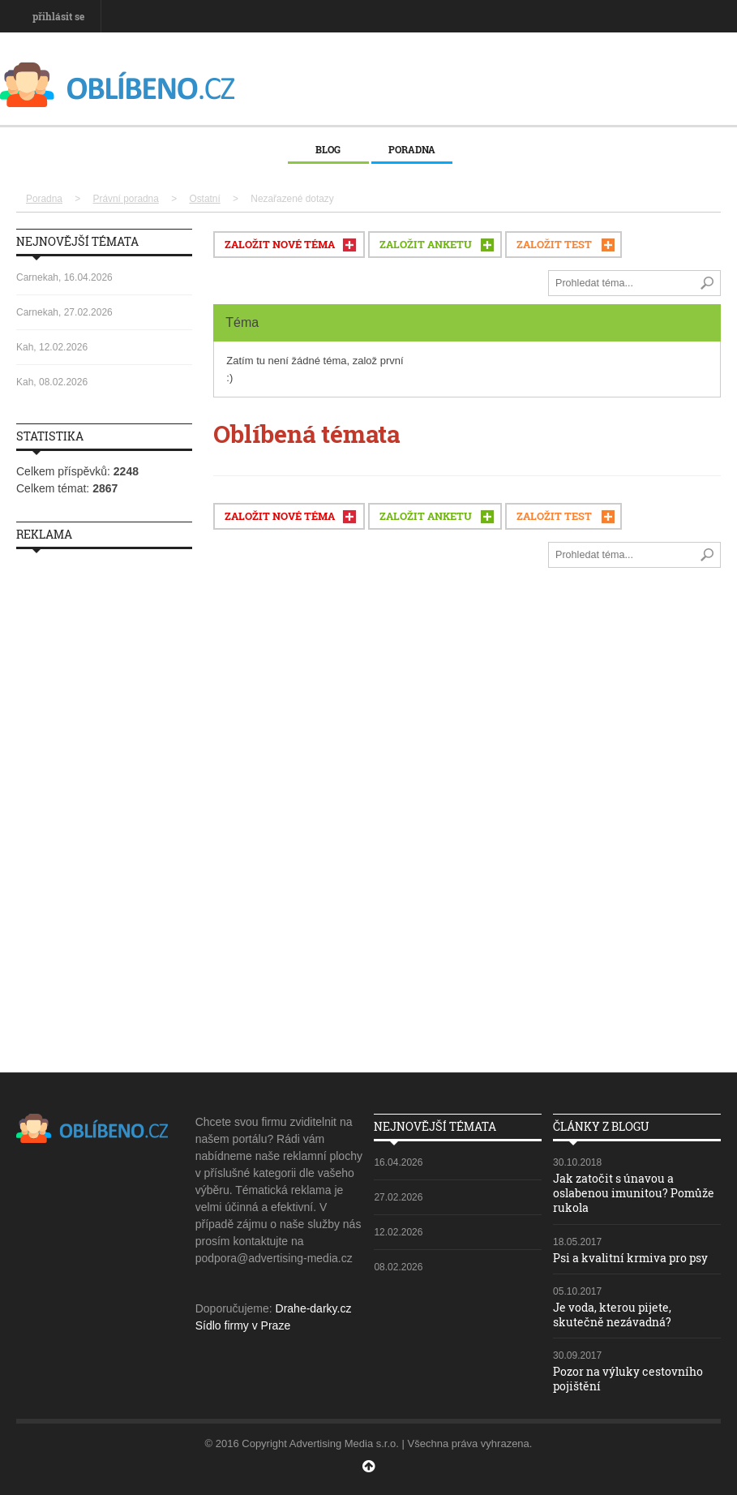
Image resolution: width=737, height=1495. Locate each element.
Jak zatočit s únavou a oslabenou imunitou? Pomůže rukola (633, 1193)
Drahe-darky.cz (314, 1308)
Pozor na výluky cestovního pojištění (628, 1379)
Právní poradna (126, 198)
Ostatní (204, 198)
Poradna (411, 149)
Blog (328, 149)
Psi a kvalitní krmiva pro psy (630, 1257)
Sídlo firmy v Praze (242, 1325)
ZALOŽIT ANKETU (425, 244)
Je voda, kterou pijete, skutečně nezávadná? (612, 1315)
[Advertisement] (104, 804)
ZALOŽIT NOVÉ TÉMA (280, 244)
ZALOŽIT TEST (554, 244)
